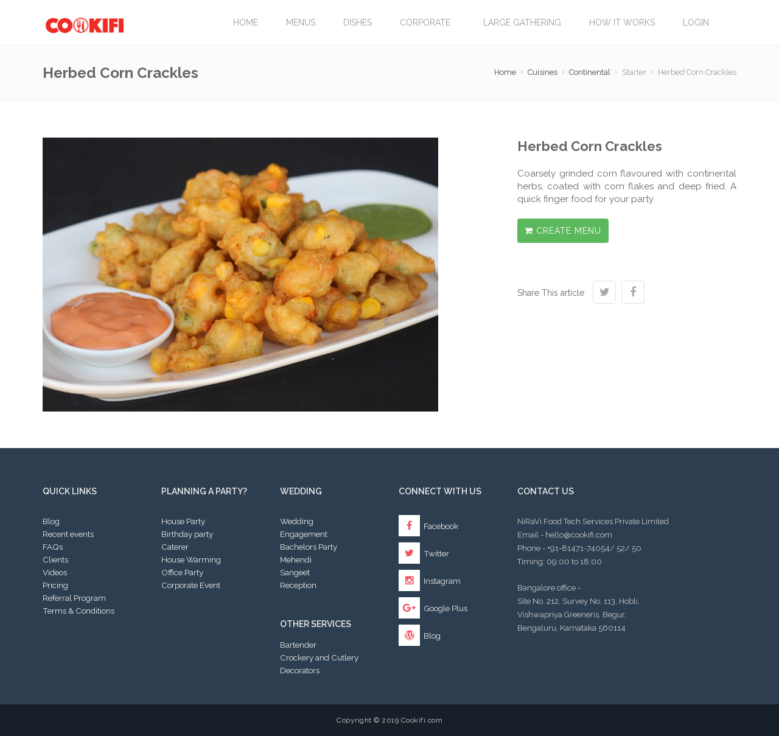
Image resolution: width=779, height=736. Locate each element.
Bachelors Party (308, 547)
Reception (298, 585)
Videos (55, 572)
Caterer (175, 547)
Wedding (296, 521)
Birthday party (187, 534)
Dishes (357, 22)
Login (696, 22)
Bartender (298, 645)
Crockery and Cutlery (319, 657)
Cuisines (542, 72)
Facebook (428, 526)
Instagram (430, 581)
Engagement (303, 534)
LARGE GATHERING (522, 22)
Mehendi (296, 559)
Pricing (55, 585)
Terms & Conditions (78, 610)
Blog (51, 521)
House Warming (191, 559)
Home (245, 22)
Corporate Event (190, 585)
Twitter (424, 553)
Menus (300, 22)
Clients (55, 559)
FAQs (53, 547)
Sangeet (295, 572)
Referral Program (74, 598)
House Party (183, 521)
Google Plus (433, 608)
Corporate (427, 22)
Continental (589, 72)
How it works (622, 22)
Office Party (182, 572)
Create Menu (563, 231)
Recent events (68, 534)
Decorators (300, 670)
